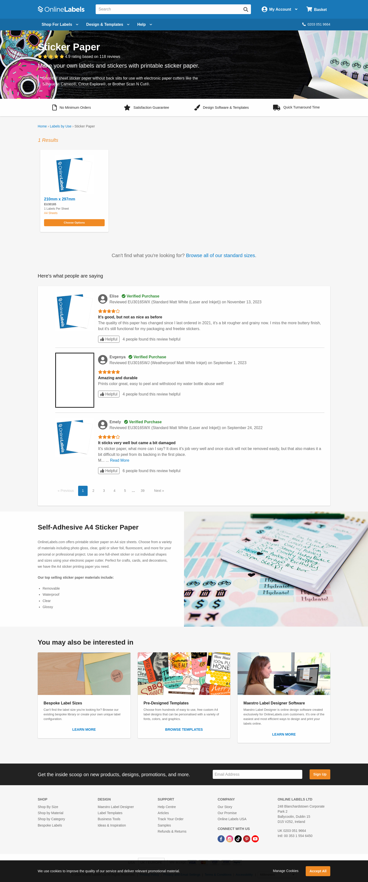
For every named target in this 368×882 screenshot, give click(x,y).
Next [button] (158, 491)
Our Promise (227, 813)
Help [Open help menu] (144, 24)
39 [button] (143, 491)
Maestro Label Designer (116, 807)
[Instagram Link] (230, 838)
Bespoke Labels (50, 825)
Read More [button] (119, 460)
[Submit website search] (245, 9)
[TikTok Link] (239, 838)
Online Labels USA (232, 819)
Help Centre (167, 807)
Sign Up (319, 774)
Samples (164, 825)
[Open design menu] (107, 24)
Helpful (108, 339)
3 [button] (104, 491)
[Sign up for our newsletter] (257, 774)
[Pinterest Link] (247, 838)
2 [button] (93, 491)
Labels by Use (61, 126)
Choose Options (74, 222)
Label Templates (110, 813)
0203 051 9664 (316, 24)
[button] (71, 107)
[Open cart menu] (316, 9)
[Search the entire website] (173, 9)
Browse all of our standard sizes (220, 255)
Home (42, 126)
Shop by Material (50, 813)
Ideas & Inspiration (112, 825)
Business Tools (109, 819)
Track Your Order (171, 819)
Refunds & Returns (172, 831)
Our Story (225, 807)
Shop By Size (48, 807)
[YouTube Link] (255, 838)
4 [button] (114, 491)
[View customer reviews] (79, 57)
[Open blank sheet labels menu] (60, 24)
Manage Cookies (285, 871)
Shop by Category (51, 819)
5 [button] (125, 491)
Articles (163, 813)
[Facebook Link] (222, 838)
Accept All (318, 871)
